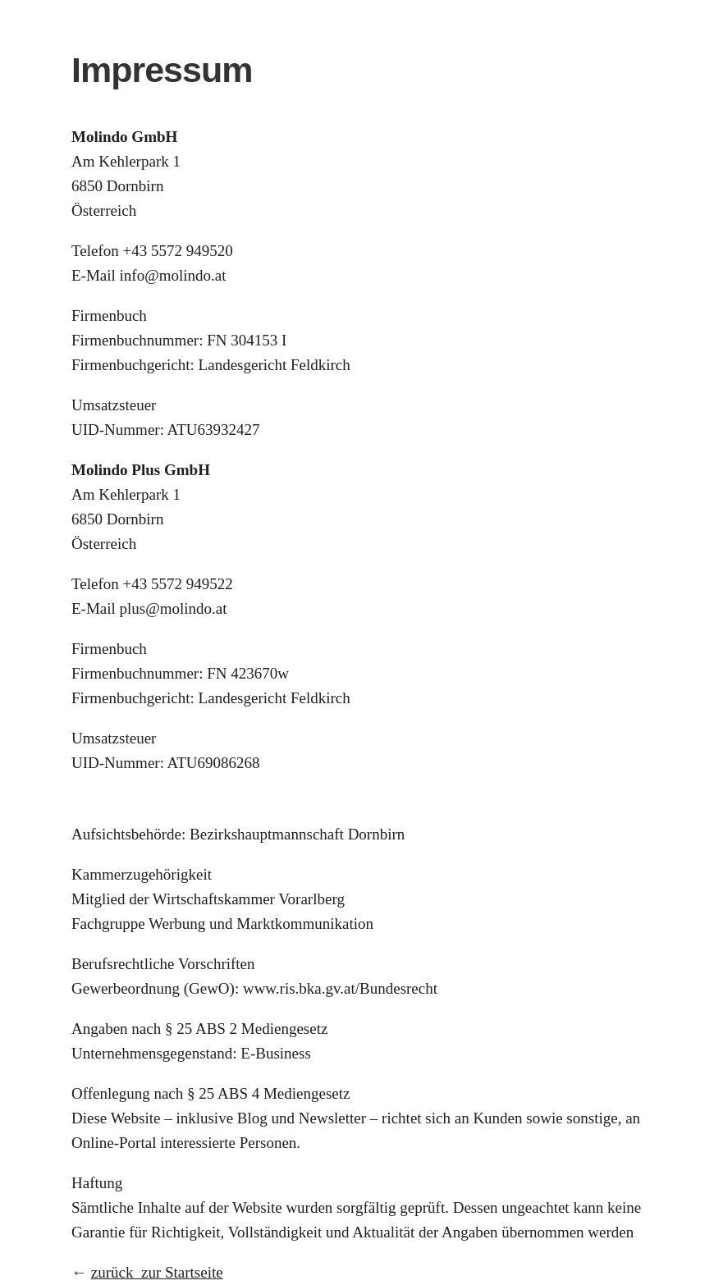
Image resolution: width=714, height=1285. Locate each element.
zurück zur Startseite (157, 1272)
